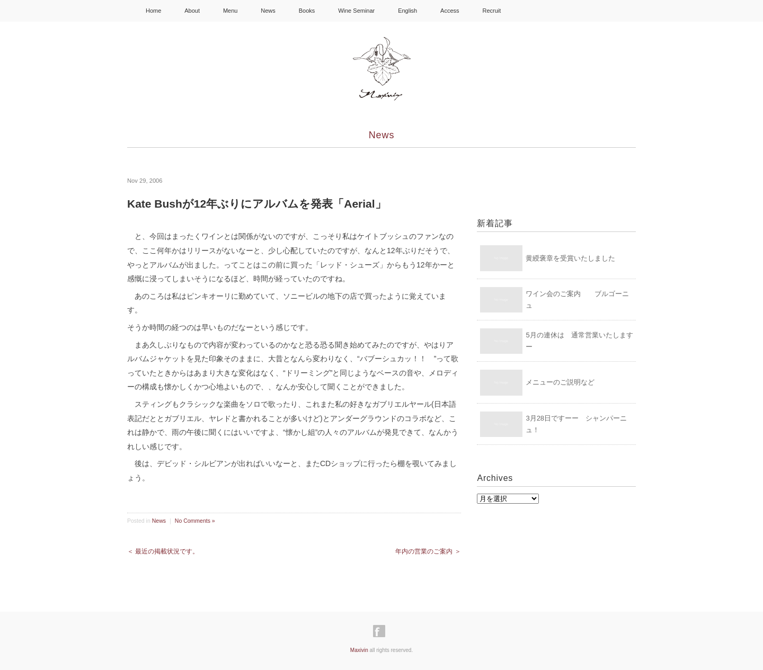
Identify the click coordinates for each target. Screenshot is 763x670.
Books (307, 10)
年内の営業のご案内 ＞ (427, 551)
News (268, 10)
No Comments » (195, 520)
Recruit (491, 10)
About (192, 10)
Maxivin (359, 650)
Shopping (606, 10)
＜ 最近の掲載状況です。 (163, 551)
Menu (230, 10)
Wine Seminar (356, 10)
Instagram (546, 11)
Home (153, 10)
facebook (522, 11)
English (407, 10)
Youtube (571, 11)
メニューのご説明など (560, 382)
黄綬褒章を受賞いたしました (570, 258)
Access (449, 10)
